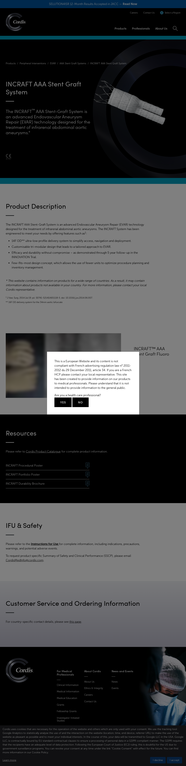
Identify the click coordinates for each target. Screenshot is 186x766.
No (80, 402)
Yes (63, 402)
